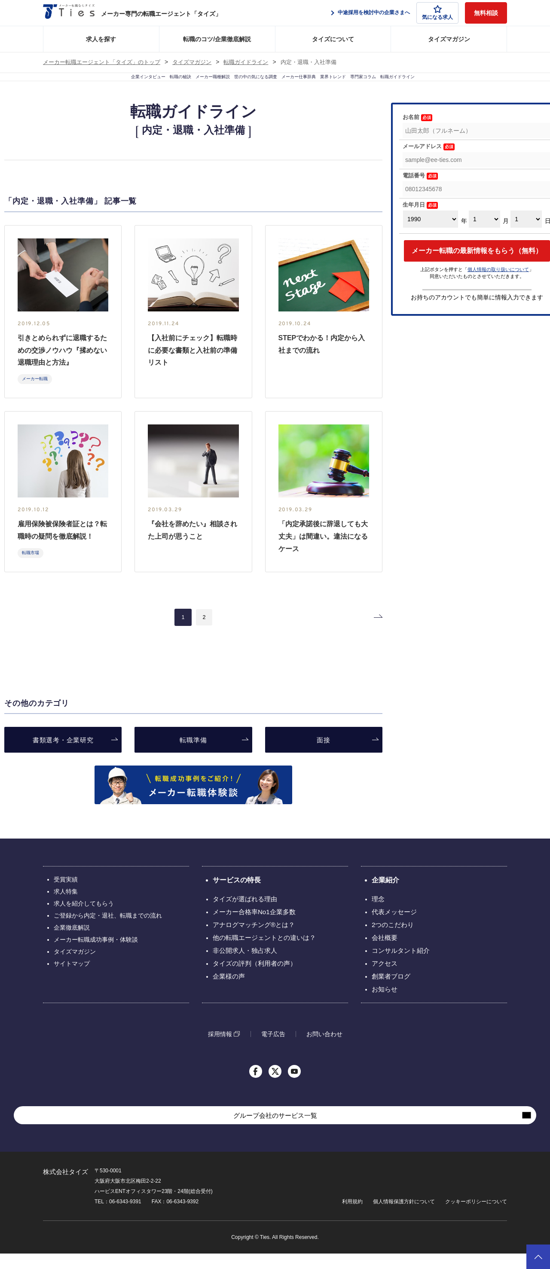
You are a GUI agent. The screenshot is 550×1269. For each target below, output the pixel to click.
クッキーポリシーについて (476, 1217)
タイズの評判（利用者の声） (254, 978)
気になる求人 (437, 12)
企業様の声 (229, 991)
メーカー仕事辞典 (317, 84)
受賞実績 (66, 894)
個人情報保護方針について (404, 1217)
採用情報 (220, 1049)
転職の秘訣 (118, 84)
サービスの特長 (237, 895)
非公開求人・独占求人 (245, 966)
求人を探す (101, 39)
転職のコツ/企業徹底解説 (217, 39)
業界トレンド (376, 84)
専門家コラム (429, 84)
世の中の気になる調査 (245, 84)
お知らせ (384, 1004)
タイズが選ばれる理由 (245, 914)
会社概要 (384, 953)
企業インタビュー (61, 84)
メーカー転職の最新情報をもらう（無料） (477, 266)
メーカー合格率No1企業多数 (254, 927)
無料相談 (486, 12)
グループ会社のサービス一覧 (275, 1131)
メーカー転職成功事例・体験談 (96, 955)
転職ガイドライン (245, 62)
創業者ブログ (391, 991)
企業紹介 (385, 895)
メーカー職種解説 (174, 84)
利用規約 (352, 1217)
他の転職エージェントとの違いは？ (264, 953)
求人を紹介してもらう (84, 918)
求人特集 (66, 906)
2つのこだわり (393, 940)
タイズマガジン (449, 39)
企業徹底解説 (72, 943)
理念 (378, 914)
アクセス (384, 978)
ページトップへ (538, 1257)
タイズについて (333, 39)
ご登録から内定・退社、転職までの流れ (108, 930)
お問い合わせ (324, 1049)
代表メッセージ (394, 927)
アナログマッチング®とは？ (254, 940)
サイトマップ (72, 979)
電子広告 (273, 1049)
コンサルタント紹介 (401, 966)
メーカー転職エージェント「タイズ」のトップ (101, 62)
